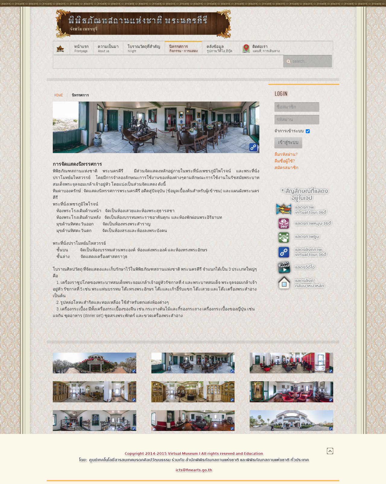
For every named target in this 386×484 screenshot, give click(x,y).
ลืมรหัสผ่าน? (286, 154)
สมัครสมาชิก (286, 167)
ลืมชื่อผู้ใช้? (284, 161)
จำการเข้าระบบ (289, 130)
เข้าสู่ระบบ (288, 142)
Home (58, 95)
